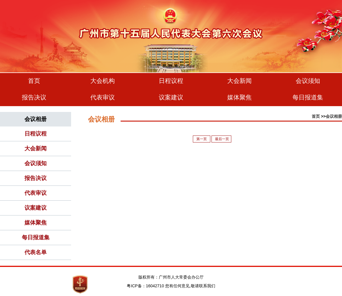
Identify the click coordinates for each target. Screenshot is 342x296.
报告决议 (34, 97)
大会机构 (102, 80)
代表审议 (102, 97)
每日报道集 (307, 97)
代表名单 (35, 252)
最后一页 (222, 139)
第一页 (202, 139)
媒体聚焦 (239, 97)
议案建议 (171, 97)
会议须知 (308, 80)
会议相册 (334, 116)
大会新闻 (239, 80)
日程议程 (171, 80)
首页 (34, 80)
